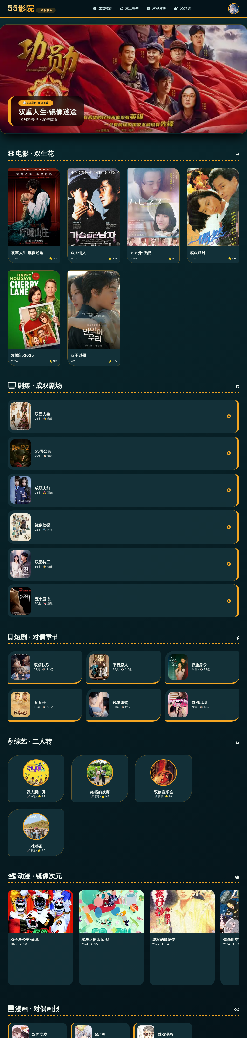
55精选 (182, 8)
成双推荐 (102, 8)
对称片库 (156, 8)
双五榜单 (129, 8)
